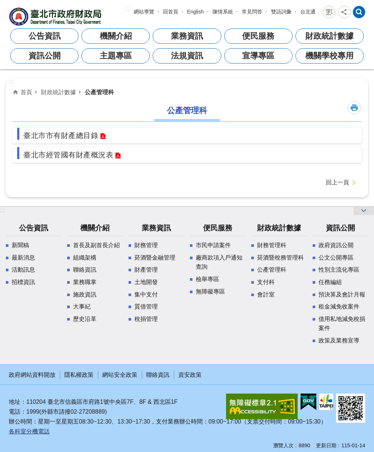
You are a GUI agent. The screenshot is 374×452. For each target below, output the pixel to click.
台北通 (308, 12)
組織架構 (84, 257)
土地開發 (146, 282)
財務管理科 (271, 245)
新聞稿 (20, 245)
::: (127, 9)
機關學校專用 (329, 55)
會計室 (266, 294)
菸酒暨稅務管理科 (280, 257)
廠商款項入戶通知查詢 (219, 262)
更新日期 (326, 445)
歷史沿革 (84, 319)
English (195, 12)
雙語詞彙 (281, 12)
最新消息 (23, 257)
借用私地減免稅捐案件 (341, 324)
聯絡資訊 (84, 270)
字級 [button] (329, 12)
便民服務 (258, 36)
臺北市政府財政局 (56, 16)
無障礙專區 (210, 291)
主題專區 (116, 55)
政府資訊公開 (336, 245)
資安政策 (190, 375)
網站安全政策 (119, 375)
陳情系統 (223, 12)
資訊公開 (44, 55)
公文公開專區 (336, 257)
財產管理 (146, 270)
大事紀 (82, 306)
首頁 (26, 92)
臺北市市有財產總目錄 (60, 135)
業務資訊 (187, 36)
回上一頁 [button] (337, 182)
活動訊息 (23, 270)
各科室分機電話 (29, 431)
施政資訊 (84, 294)
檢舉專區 (207, 279)
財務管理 (146, 245)
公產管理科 (99, 92)
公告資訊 (44, 36)
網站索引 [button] (359, 12)
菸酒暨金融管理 (154, 257)
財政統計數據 (329, 36)
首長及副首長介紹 (96, 245)
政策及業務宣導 (338, 340)
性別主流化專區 (338, 270)
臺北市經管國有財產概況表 (68, 155)
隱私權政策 (79, 375)
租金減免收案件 (338, 306)
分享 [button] (344, 12)
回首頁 (170, 12)
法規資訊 (187, 55)
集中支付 (146, 294)
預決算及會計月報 (341, 294)
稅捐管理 (146, 319)
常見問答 (252, 12)
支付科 (266, 282)
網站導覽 (144, 12)
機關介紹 (116, 36)
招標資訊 (23, 282)
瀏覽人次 (283, 445)
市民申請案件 (213, 245)
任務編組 (330, 282)
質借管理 (146, 306)
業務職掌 (84, 282)
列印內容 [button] (354, 107)
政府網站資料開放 (32, 375)
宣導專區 (258, 55)
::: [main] (11, 81)
